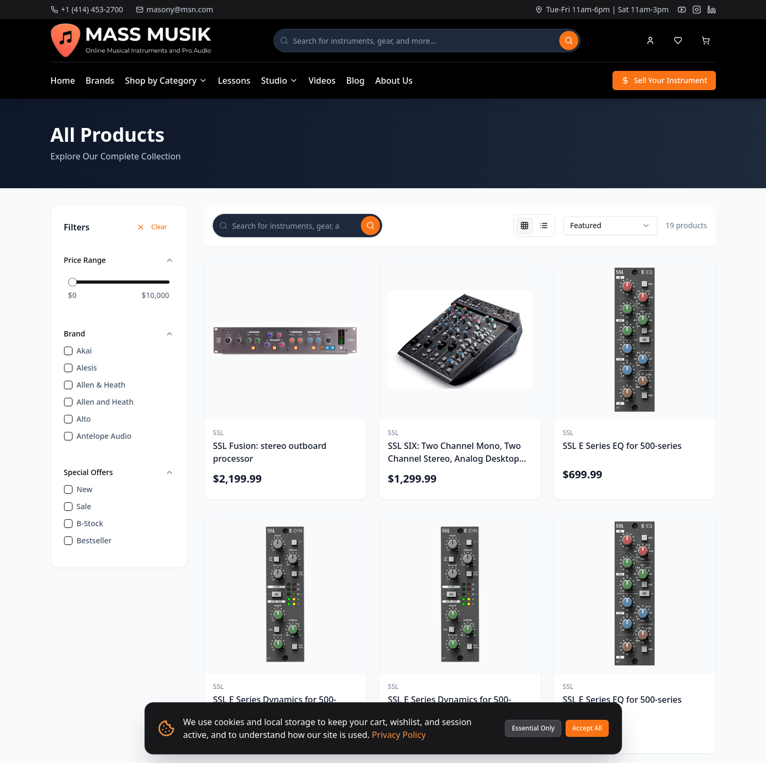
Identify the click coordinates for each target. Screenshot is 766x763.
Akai (84, 351)
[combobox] (610, 225)
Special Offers (119, 472)
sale (84, 506)
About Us (394, 80)
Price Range (119, 260)
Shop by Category (166, 80)
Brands (100, 80)
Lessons (234, 80)
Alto (84, 419)
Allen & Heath (101, 385)
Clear (151, 226)
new (85, 489)
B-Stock (90, 523)
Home (63, 80)
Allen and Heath (105, 402)
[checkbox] (68, 351)
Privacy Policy (399, 735)
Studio (279, 80)
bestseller (94, 540)
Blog (355, 80)
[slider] (72, 282)
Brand (119, 333)
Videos (322, 80)
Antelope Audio (104, 436)
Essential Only (533, 728)
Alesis (87, 368)
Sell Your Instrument (664, 80)
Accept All (587, 728)
